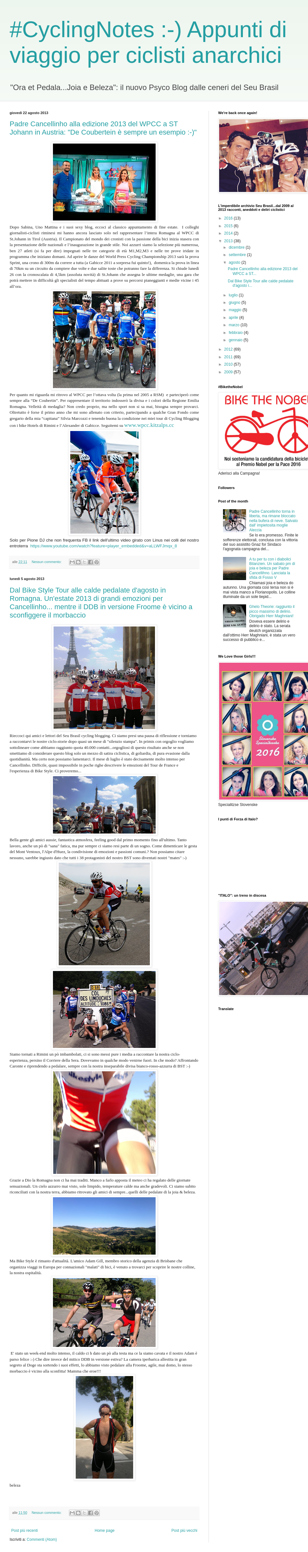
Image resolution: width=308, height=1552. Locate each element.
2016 (229, 218)
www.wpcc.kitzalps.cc (149, 425)
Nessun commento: (47, 562)
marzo (235, 325)
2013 (229, 241)
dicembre (237, 247)
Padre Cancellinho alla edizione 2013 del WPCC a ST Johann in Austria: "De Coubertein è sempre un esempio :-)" (103, 128)
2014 (229, 233)
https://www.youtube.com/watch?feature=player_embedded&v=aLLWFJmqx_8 (103, 546)
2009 (229, 372)
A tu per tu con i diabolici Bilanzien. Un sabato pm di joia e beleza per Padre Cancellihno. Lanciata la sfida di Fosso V (272, 568)
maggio (236, 310)
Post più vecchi (184, 1530)
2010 (229, 364)
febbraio (236, 332)
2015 (229, 226)
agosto (235, 262)
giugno (235, 302)
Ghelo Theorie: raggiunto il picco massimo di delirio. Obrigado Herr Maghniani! (272, 611)
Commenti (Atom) (42, 1539)
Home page (105, 1530)
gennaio (236, 340)
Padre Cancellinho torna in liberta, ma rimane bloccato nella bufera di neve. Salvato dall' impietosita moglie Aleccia (273, 520)
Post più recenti (24, 1530)
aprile (234, 317)
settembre (238, 255)
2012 (229, 349)
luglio (234, 295)
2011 (229, 357)
